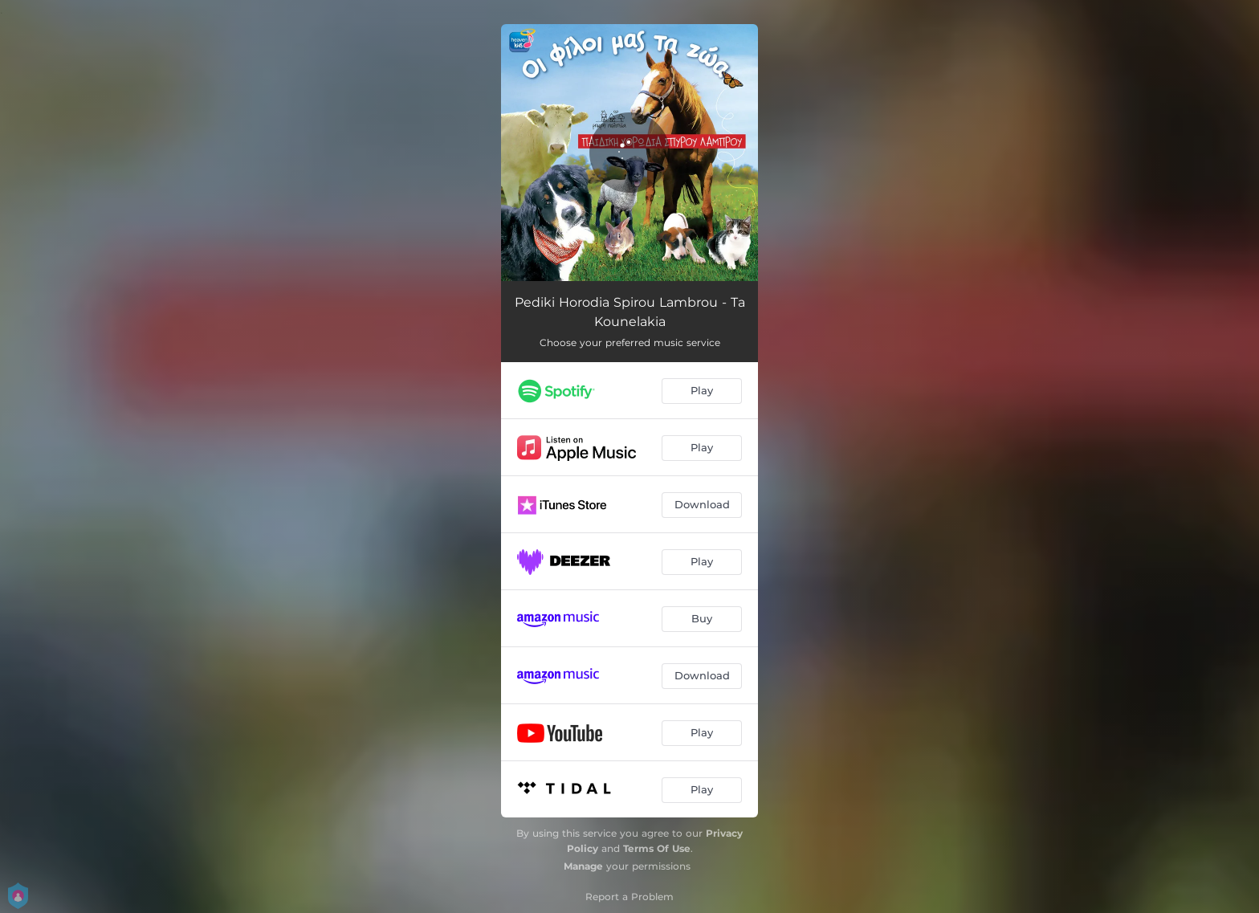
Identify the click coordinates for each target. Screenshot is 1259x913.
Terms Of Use (657, 848)
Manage (583, 866)
